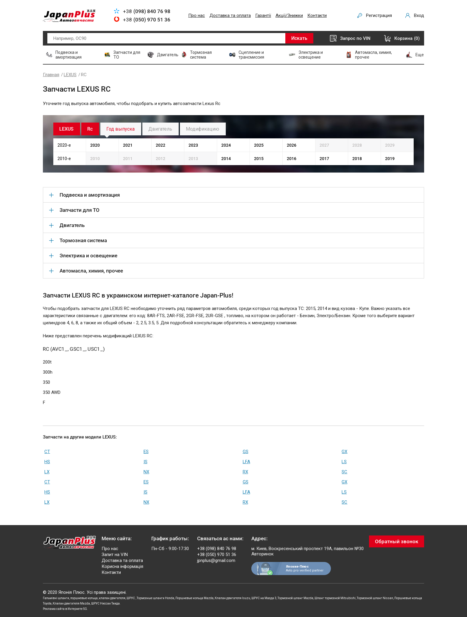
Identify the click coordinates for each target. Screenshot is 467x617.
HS (47, 461)
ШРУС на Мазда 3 (263, 598)
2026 (291, 145)
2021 (128, 145)
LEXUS (70, 74)
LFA (246, 461)
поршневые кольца (84, 598)
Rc (90, 129)
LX (46, 472)
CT (47, 451)
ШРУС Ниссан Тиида (105, 603)
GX (344, 451)
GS (245, 451)
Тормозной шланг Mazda (295, 598)
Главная (51, 74)
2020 (95, 145)
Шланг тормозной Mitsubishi (335, 598)
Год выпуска (120, 129)
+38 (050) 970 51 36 (216, 554)
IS (145, 461)
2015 (259, 158)
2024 (226, 145)
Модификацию (202, 129)
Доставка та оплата (230, 15)
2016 (291, 158)
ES (146, 451)
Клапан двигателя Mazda (71, 603)
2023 (193, 145)
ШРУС (131, 598)
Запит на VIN (115, 554)
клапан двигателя (112, 598)
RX (245, 472)
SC (344, 472)
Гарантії (263, 15)
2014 (226, 158)
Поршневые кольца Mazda (194, 598)
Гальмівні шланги (56, 598)
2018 (357, 158)
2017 (324, 158)
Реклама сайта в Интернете (62, 608)
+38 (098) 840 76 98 (216, 548)
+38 (146, 11)
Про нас (196, 15)
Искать (299, 38)
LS (344, 461)
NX (146, 472)
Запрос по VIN (355, 38)
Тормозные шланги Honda (155, 598)
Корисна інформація (122, 566)
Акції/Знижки (289, 15)
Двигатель (160, 129)
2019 (390, 158)
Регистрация (379, 15)
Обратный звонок (396, 541)
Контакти (317, 15)
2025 (259, 145)
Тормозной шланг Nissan (375, 598)
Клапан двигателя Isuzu (232, 598)
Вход (419, 15)
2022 (160, 145)
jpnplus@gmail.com (216, 560)
